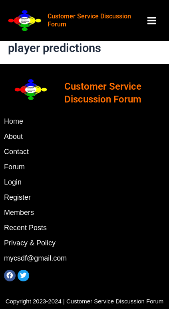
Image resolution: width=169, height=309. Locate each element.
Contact (16, 152)
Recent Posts (25, 228)
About (13, 136)
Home (13, 121)
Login (13, 182)
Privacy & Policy (30, 243)
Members (19, 213)
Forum (14, 167)
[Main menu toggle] (151, 20)
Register (17, 197)
